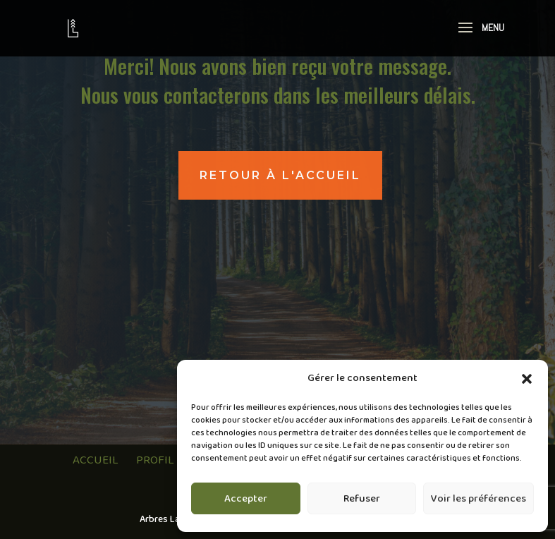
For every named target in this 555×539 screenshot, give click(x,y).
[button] (527, 379)
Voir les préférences (478, 498)
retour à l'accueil (280, 175)
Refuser (361, 498)
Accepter (245, 498)
